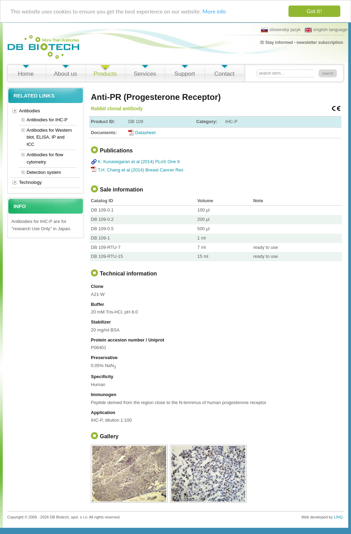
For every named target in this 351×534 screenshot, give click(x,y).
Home (26, 74)
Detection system (44, 172)
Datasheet (145, 132)
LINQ (338, 517)
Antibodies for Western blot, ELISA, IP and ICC (49, 137)
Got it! (314, 11)
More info (214, 11)
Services (145, 74)
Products (105, 74)
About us (65, 74)
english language (326, 29)
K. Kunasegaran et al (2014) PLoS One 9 (139, 161)
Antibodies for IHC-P (47, 119)
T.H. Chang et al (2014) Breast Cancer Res (140, 169)
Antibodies (29, 110)
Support (184, 74)
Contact (224, 74)
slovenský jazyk (281, 29)
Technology (30, 182)
